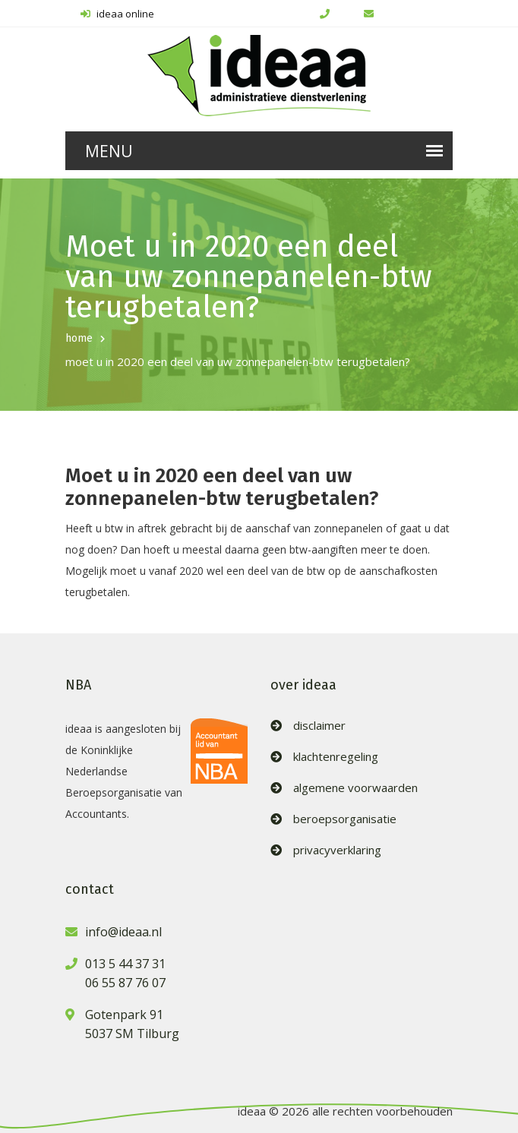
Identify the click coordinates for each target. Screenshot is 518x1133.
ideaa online (117, 14)
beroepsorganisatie (344, 819)
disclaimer (319, 725)
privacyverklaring (337, 850)
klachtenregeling (335, 757)
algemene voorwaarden (355, 788)
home (79, 338)
